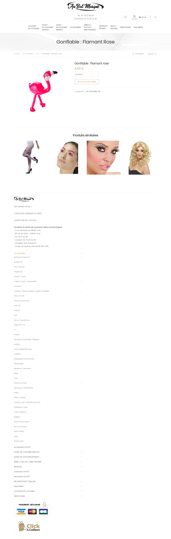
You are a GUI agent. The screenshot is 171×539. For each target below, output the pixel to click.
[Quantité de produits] (91, 74)
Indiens (17, 334)
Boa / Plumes (19, 267)
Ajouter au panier (88, 82)
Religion (17, 417)
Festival (17, 310)
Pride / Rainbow (20, 412)
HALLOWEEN (138, 27)
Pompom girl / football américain (27, 402)
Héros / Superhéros (22, 320)
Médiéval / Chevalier (22, 368)
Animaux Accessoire (48, 257)
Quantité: (79, 74)
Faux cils (17, 305)
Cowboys (17, 286)
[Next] (152, 54)
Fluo (15, 315)
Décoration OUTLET (22, 476)
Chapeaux (18, 272)
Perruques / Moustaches (23, 388)
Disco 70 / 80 (19, 296)
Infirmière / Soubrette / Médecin (26, 339)
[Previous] (138, 54)
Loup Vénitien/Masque (23, 349)
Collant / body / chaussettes (48, 281)
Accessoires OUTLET (22, 447)
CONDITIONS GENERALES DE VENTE (28, 213)
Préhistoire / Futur (21, 407)
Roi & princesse (20, 426)
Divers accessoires (21, 301)
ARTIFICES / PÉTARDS (103, 27)
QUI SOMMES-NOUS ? (23, 206)
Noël (16, 378)
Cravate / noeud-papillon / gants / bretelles (48, 291)
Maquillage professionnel (24, 359)
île (38, 54)
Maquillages (19, 363)
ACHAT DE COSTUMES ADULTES (47, 27)
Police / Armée (20, 397)
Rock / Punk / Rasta (21, 422)
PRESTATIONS (125, 27)
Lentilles (17, 344)
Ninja (16, 373)
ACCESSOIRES (75, 27)
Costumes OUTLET (22, 471)
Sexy (16, 436)
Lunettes (17, 354)
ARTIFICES (48, 466)
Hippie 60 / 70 (19, 325)
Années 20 (18, 262)
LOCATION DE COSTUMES (33, 27)
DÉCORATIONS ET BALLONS (48, 481)
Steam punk (18, 441)
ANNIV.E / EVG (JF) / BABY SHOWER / (90, 27)
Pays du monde (48, 383)
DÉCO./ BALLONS (114, 27)
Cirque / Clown (20, 276)
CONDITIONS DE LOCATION (25, 220)
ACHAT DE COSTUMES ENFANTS (61, 27)
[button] (125, 17)
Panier (144, 17)
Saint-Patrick (19, 431)
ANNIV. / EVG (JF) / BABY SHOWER (48, 462)
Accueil (17, 54)
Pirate (16, 392)
